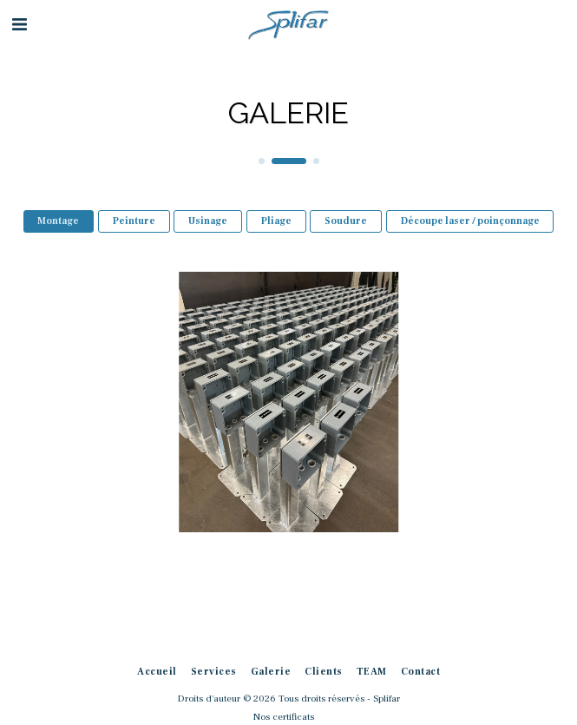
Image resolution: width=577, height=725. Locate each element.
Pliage (276, 220)
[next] (551, 402)
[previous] (26, 402)
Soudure (346, 220)
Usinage (207, 220)
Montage (58, 220)
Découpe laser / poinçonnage (470, 220)
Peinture (134, 220)
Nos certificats (283, 716)
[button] (19, 25)
